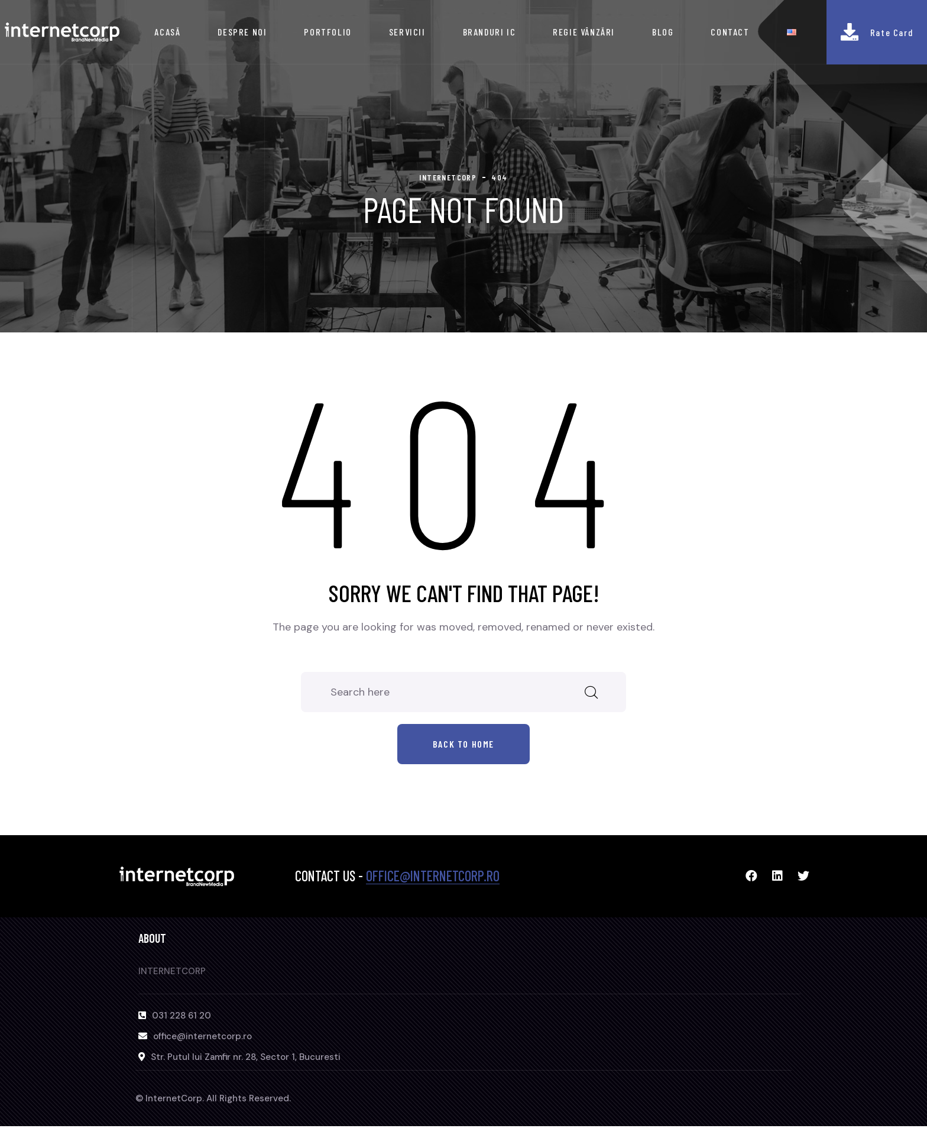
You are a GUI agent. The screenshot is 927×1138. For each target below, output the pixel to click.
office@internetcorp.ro (433, 875)
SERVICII (407, 31)
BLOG (662, 31)
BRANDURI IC (489, 31)
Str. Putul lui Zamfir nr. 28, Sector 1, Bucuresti (246, 1057)
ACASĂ (167, 31)
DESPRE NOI (242, 31)
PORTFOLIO (327, 31)
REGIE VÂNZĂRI (584, 31)
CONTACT (730, 31)
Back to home (463, 743)
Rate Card (891, 32)
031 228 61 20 (181, 1015)
